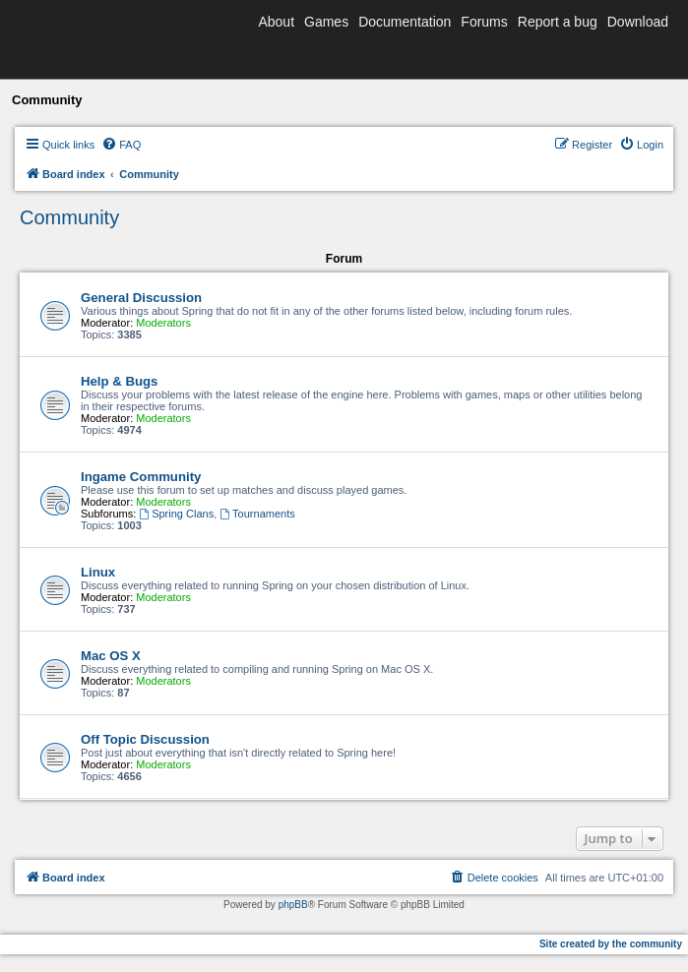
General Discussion (141, 297)
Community (69, 217)
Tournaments (256, 513)
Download (637, 22)
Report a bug (557, 22)
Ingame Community (141, 476)
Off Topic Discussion (145, 739)
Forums (484, 22)
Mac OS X (111, 655)
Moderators (163, 323)
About (276, 22)
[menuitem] (121, 144)
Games (326, 22)
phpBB (293, 904)
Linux (98, 572)
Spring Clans (176, 513)
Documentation (404, 22)
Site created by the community (610, 944)
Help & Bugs (119, 381)
